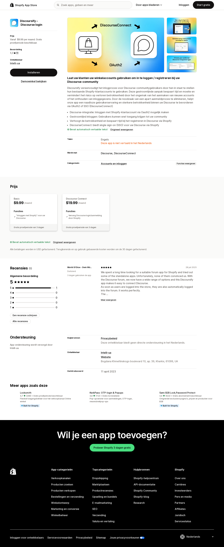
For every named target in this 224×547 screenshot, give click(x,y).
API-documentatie (144, 484)
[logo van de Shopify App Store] (23, 5)
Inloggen (184, 4)
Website (106, 357)
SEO (94, 508)
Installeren (34, 72)
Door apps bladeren (149, 4)
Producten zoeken (62, 484)
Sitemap (101, 537)
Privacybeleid (109, 338)
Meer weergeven (108, 300)
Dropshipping (100, 478)
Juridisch (180, 515)
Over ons (180, 478)
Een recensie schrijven (25, 315)
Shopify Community (145, 490)
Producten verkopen (63, 490)
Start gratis (203, 4)
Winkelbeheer (59, 515)
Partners (180, 502)
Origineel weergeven (121, 129)
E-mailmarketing (102, 502)
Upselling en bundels (104, 496)
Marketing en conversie (65, 508)
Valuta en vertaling (103, 521)
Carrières (180, 484)
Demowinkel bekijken (33, 81)
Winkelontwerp (60, 502)
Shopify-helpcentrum (146, 478)
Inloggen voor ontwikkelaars (27, 537)
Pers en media (183, 496)
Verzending (99, 515)
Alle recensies (20, 321)
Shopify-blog (141, 496)
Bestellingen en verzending (67, 496)
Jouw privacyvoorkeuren (124, 537)
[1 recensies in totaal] (56, 287)
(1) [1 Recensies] (17, 53)
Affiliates (180, 508)
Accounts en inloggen (114, 163)
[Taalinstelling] (200, 536)
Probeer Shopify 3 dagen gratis (112, 447)
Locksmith (25, 392)
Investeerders (183, 490)
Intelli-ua (15, 63)
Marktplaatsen (100, 484)
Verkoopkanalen (61, 478)
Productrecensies (102, 490)
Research (139, 502)
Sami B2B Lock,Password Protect (177, 392)
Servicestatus (183, 521)
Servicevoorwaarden (59, 537)
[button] (42, 400)
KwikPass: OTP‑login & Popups (106, 392)
